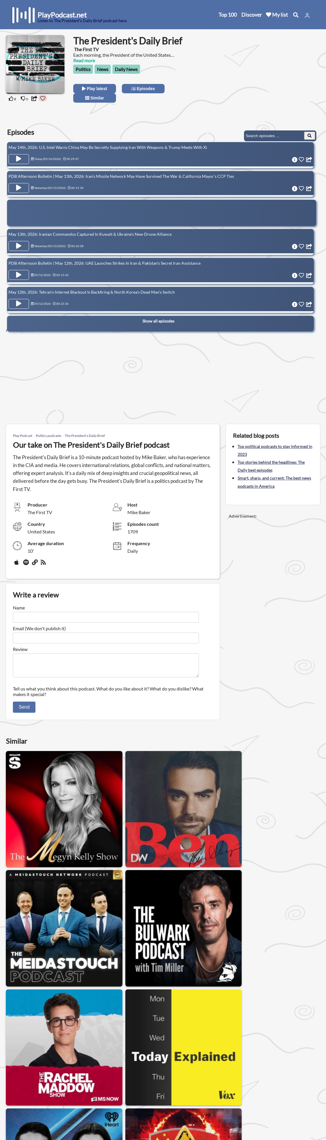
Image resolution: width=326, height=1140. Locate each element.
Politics (83, 69)
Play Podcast (22, 435)
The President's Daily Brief (85, 435)
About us (75, 1083)
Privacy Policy (80, 1098)
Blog (17, 1121)
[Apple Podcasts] (17, 564)
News (102, 69)
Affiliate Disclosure (85, 1105)
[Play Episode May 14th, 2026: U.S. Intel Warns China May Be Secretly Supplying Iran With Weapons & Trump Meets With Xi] (18, 159)
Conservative (70, 1041)
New (17, 1090)
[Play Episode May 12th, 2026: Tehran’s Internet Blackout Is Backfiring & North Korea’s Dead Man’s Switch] (18, 297)
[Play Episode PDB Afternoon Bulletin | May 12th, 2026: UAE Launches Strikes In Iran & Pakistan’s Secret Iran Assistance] (18, 270)
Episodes (143, 88)
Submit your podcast (33, 1113)
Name (19, 607)
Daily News (126, 69)
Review (20, 649)
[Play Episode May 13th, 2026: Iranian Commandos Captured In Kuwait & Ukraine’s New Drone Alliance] (18, 243)
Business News (221, 1041)
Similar (94, 98)
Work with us (79, 1113)
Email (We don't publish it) (39, 628)
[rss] (44, 564)
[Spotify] (26, 564)
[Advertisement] (268, 81)
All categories (26, 1105)
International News (176, 1041)
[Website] (35, 564)
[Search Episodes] (309, 136)
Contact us (77, 1090)
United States (133, 1079)
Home (19, 1083)
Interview (104, 1041)
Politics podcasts (48, 435)
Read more (84, 60)
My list (277, 14)
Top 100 (228, 14)
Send (24, 710)
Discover (251, 14)
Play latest (94, 88)
